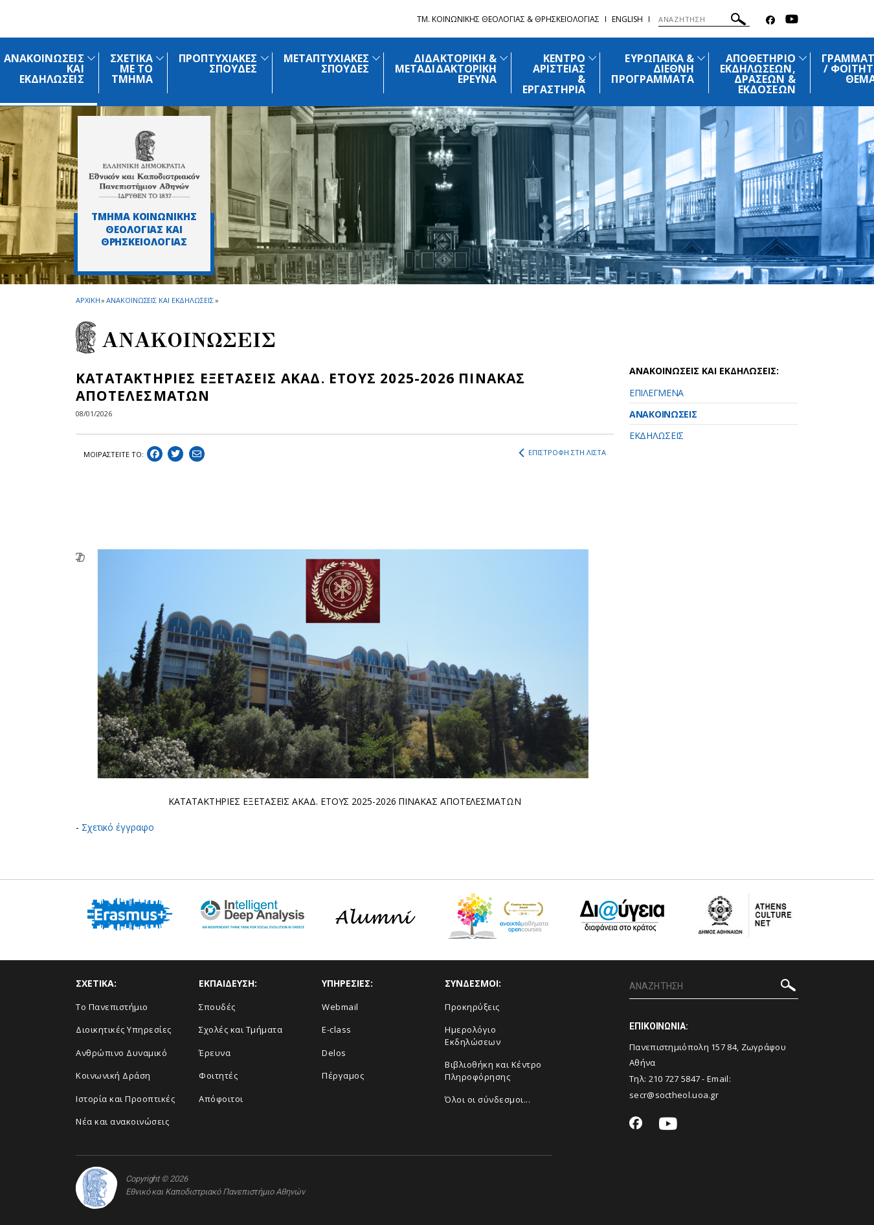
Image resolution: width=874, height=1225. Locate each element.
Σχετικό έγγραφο (118, 827)
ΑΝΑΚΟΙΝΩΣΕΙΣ (663, 414)
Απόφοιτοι (221, 1099)
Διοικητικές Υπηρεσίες (124, 1029)
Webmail (340, 1007)
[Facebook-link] (770, 20)
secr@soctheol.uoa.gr (674, 1095)
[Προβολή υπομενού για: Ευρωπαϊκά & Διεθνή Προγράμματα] (701, 58)
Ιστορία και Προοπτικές (125, 1099)
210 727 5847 (674, 1079)
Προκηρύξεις (472, 1007)
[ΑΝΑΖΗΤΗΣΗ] (704, 19)
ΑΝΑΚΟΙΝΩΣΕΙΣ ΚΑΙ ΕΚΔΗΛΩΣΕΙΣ (159, 300)
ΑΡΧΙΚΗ (88, 300)
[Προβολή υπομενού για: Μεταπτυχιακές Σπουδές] (376, 58)
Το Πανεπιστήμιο (112, 1007)
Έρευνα (214, 1053)
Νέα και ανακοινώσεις (122, 1121)
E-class (337, 1029)
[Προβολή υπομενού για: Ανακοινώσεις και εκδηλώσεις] (91, 58)
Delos (334, 1053)
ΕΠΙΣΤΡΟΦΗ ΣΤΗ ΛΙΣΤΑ (562, 452)
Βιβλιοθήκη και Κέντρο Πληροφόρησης (493, 1071)
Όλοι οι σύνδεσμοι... (487, 1099)
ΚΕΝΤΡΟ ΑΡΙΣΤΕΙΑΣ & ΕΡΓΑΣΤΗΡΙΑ (554, 73)
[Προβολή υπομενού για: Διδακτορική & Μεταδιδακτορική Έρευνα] (504, 58)
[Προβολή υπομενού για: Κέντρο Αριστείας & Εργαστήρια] (592, 58)
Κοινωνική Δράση (113, 1075)
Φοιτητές (218, 1075)
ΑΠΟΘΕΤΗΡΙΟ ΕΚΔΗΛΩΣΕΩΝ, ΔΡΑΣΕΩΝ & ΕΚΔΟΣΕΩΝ (758, 73)
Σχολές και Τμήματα (240, 1029)
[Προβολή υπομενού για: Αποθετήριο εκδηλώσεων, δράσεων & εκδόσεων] (803, 58)
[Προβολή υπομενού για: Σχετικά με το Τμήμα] (160, 58)
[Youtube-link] (791, 20)
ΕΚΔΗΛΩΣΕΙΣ (656, 435)
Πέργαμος (343, 1075)
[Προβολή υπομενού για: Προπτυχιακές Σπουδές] (265, 58)
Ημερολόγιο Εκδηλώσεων (472, 1036)
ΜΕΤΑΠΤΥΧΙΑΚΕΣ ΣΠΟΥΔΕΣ (327, 63)
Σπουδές (217, 1007)
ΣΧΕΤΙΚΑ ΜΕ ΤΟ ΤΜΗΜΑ (131, 68)
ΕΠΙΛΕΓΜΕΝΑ (656, 393)
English (627, 19)
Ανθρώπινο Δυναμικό (121, 1053)
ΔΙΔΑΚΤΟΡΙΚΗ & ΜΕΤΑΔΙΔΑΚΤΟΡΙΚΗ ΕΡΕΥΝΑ (446, 68)
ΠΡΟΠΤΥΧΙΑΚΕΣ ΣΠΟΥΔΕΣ (218, 63)
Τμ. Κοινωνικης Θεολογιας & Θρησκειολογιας (508, 19)
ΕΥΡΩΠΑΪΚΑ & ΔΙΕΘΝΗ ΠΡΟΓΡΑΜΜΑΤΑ (652, 68)
